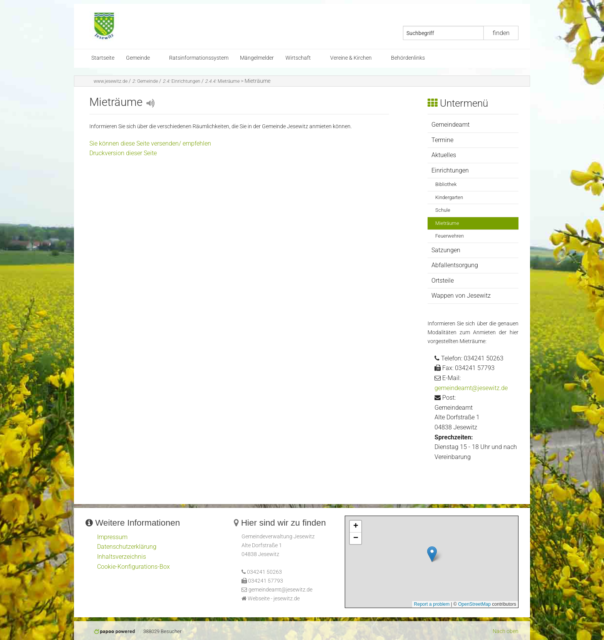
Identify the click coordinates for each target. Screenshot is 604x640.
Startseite (102, 58)
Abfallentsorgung (454, 265)
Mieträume (222, 81)
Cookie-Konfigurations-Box (133, 566)
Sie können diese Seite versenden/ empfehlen (150, 143)
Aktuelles (443, 155)
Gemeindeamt (450, 124)
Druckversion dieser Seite (123, 153)
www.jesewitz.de (111, 81)
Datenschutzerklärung (126, 546)
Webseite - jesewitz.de (274, 598)
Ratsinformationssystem (198, 58)
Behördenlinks (408, 58)
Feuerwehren (449, 236)
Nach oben (505, 631)
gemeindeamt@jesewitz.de (471, 388)
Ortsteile (442, 280)
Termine (442, 140)
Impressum (112, 537)
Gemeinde (138, 58)
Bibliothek (445, 184)
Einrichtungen (181, 81)
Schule (442, 210)
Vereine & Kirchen (351, 58)
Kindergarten (449, 197)
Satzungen (445, 250)
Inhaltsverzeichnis (121, 556)
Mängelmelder (257, 58)
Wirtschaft (298, 58)
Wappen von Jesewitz (461, 295)
